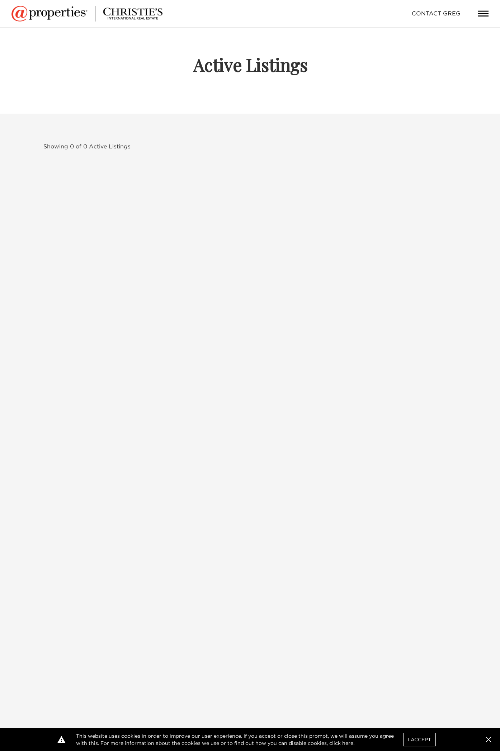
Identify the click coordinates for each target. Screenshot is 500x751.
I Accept (419, 739)
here (347, 743)
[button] (488, 739)
